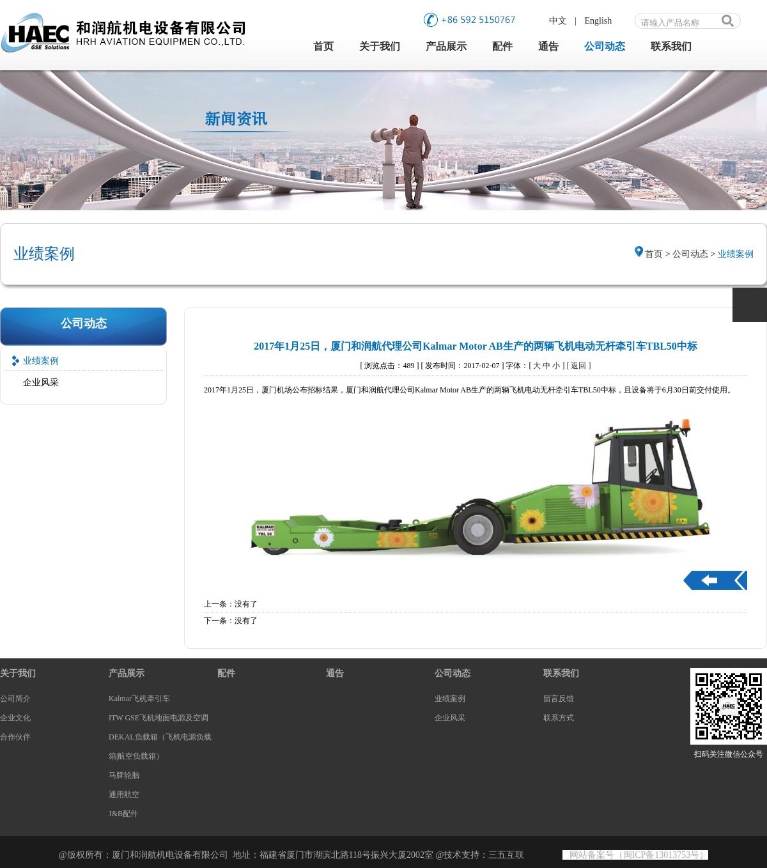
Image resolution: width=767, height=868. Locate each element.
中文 (558, 21)
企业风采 (41, 382)
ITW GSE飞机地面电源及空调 (158, 717)
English (598, 21)
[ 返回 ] (578, 365)
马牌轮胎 (124, 775)
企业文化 (15, 717)
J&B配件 (123, 813)
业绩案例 (41, 361)
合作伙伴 (15, 736)
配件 (502, 46)
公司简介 (15, 698)
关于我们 (379, 46)
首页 (323, 46)
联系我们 (671, 46)
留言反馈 (558, 698)
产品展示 (446, 46)
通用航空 (124, 794)
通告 (548, 46)
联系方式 (558, 717)
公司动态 (604, 46)
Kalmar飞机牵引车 (139, 698)
